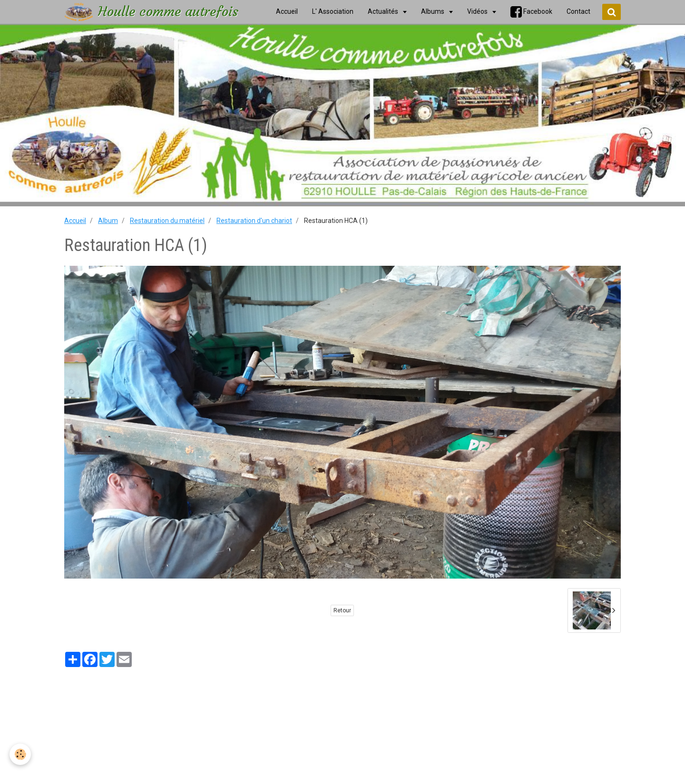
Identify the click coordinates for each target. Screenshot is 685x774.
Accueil (75, 220)
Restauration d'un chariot (254, 220)
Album (108, 220)
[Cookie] (20, 754)
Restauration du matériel (167, 220)
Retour (342, 610)
